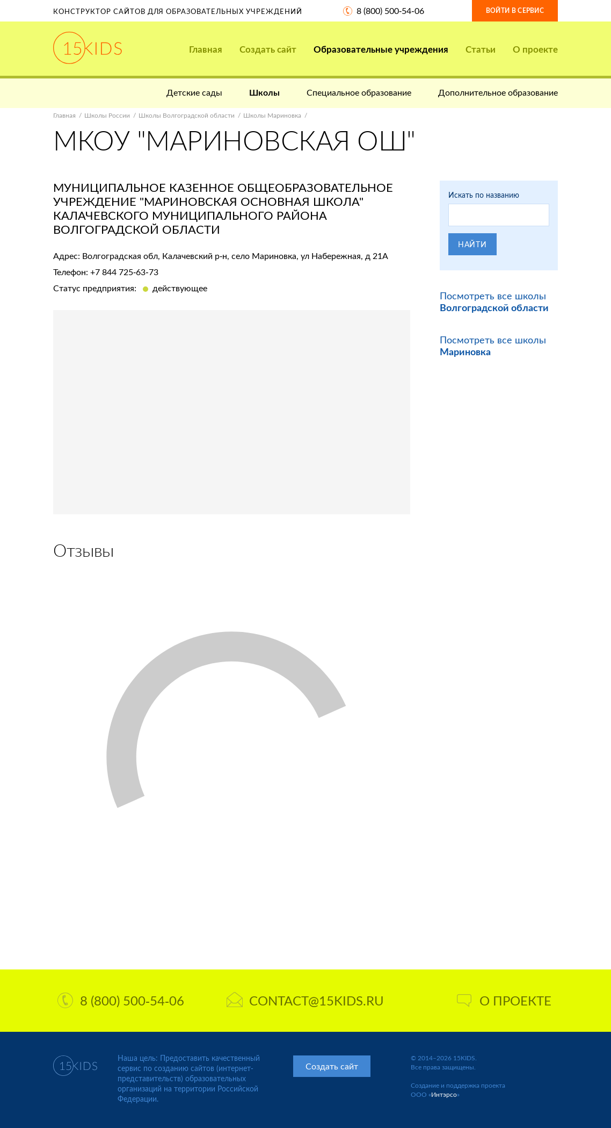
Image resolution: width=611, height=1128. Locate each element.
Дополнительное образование (498, 92)
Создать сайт (267, 49)
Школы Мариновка (272, 115)
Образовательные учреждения (381, 49)
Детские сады (194, 92)
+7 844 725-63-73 (124, 272)
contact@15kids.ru (305, 1000)
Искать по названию (483, 194)
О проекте (535, 49)
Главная (205, 49)
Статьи (480, 49)
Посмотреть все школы (494, 301)
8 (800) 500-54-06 (390, 10)
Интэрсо (444, 1094)
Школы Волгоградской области (187, 115)
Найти (472, 244)
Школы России (107, 115)
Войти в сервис (515, 10)
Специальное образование (359, 92)
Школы (264, 92)
